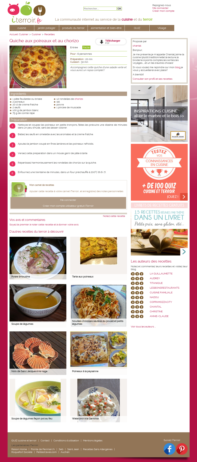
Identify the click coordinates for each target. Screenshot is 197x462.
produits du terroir (73, 28)
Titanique (156, 283)
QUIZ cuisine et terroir (24, 440)
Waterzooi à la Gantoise (85, 418)
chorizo (79, 98)
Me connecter (160, 8)
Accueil (13, 34)
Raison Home (19, 449)
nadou (154, 297)
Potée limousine (20, 276)
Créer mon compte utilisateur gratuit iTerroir (68, 205)
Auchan (65, 452)
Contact (45, 440)
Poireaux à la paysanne (85, 371)
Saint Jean (73, 449)
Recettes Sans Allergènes (97, 449)
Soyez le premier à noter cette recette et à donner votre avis (43, 224)
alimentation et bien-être (106, 28)
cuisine (21, 28)
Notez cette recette (114, 216)
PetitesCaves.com (46, 452)
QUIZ (137, 28)
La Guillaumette (161, 273)
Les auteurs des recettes (151, 261)
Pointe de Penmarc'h (43, 449)
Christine (156, 311)
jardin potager (46, 28)
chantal (137, 45)
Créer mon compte (163, 10)
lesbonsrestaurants (164, 287)
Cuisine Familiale (161, 292)
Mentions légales (92, 440)
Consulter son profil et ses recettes (152, 78)
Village (162, 28)
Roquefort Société (21, 452)
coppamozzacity (161, 302)
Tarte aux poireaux (82, 276)
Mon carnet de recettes (41, 185)
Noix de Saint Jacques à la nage (29, 371)
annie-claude (159, 316)
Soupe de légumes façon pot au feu (31, 418)
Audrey (155, 278)
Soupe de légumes (22, 324)
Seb (61, 449)
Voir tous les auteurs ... (143, 326)
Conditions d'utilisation (66, 440)
